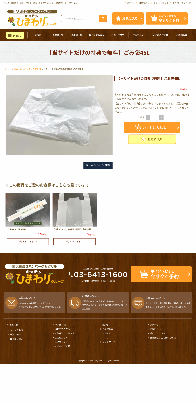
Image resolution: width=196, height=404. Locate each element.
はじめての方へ (96, 35)
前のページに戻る (100, 165)
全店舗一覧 (76, 35)
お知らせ (106, 333)
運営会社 (130, 3)
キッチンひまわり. (95, 360)
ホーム (8, 69)
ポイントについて (161, 3)
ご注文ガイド (139, 35)
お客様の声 (181, 35)
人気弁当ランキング (64, 333)
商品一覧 (17, 69)
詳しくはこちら (26, 241)
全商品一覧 (58, 35)
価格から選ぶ (16, 338)
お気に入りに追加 (152, 139)
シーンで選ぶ (16, 330)
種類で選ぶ (15, 334)
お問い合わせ (143, 3)
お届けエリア (117, 35)
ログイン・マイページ (181, 3)
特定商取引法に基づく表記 (163, 337)
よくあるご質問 (160, 35)
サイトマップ (108, 341)
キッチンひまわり (32, 69)
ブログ (105, 337)
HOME (38, 35)
